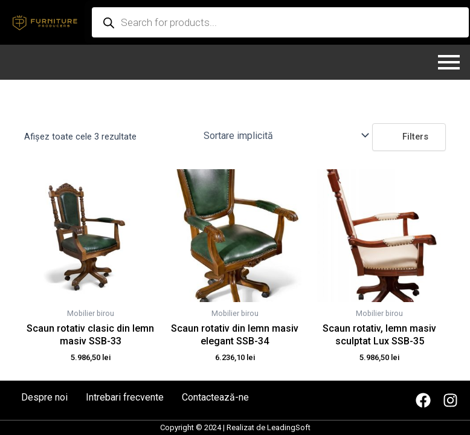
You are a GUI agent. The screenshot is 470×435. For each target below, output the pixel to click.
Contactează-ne (215, 397)
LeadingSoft (289, 427)
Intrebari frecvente (125, 397)
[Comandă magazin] (285, 135)
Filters (409, 136)
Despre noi (44, 397)
